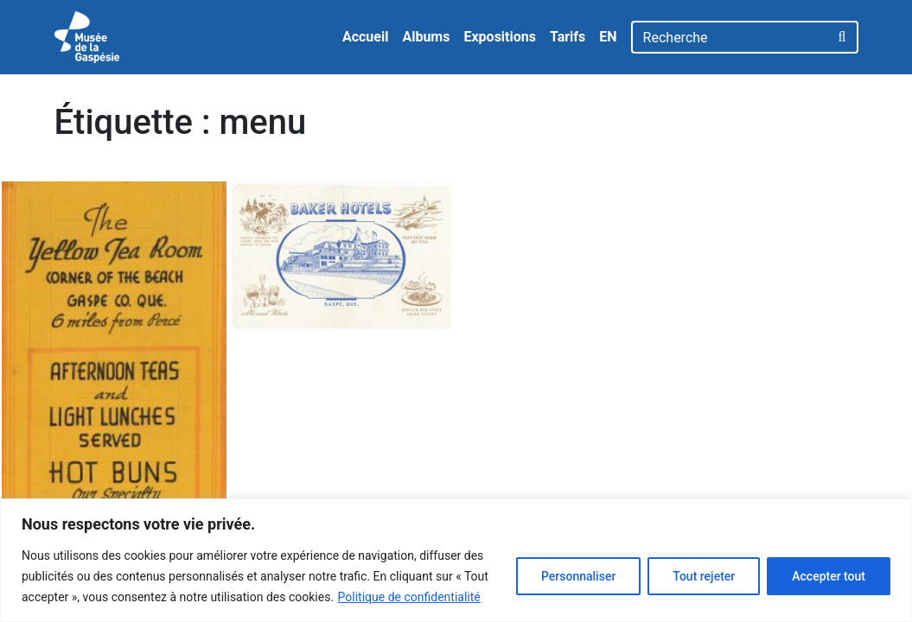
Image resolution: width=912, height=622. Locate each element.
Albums (426, 37)
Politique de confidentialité (409, 597)
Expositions (499, 37)
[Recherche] (730, 37)
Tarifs (567, 37)
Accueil (365, 37)
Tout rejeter (704, 576)
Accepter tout (828, 576)
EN (607, 37)
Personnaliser (578, 576)
